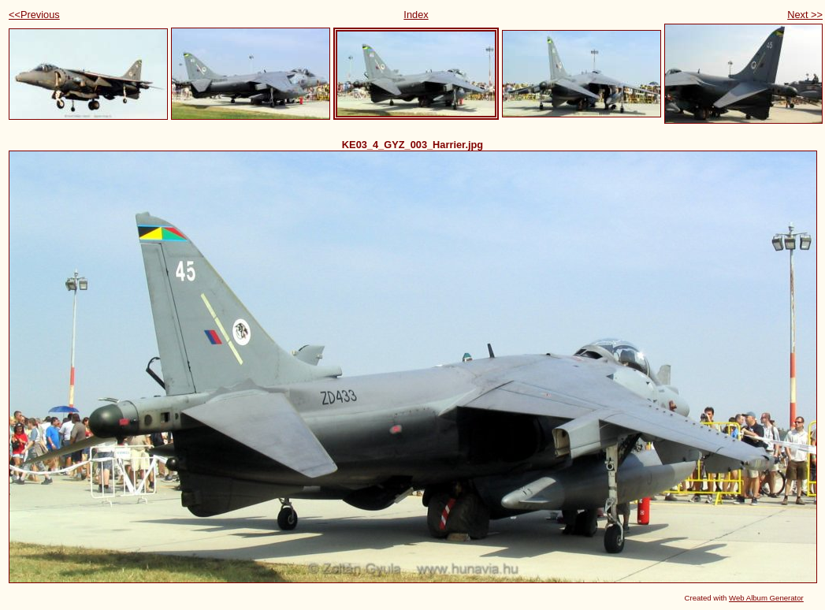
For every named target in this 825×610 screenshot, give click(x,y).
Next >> (805, 14)
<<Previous (34, 14)
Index (415, 14)
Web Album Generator (766, 597)
